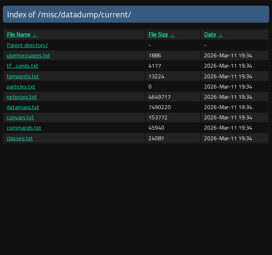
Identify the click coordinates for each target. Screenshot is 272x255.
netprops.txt (22, 96)
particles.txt (21, 86)
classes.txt (20, 138)
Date (210, 34)
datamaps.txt (23, 107)
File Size (158, 34)
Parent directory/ (27, 45)
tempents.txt (23, 76)
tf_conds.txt (22, 65)
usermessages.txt (28, 55)
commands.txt (24, 127)
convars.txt (20, 117)
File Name (18, 34)
